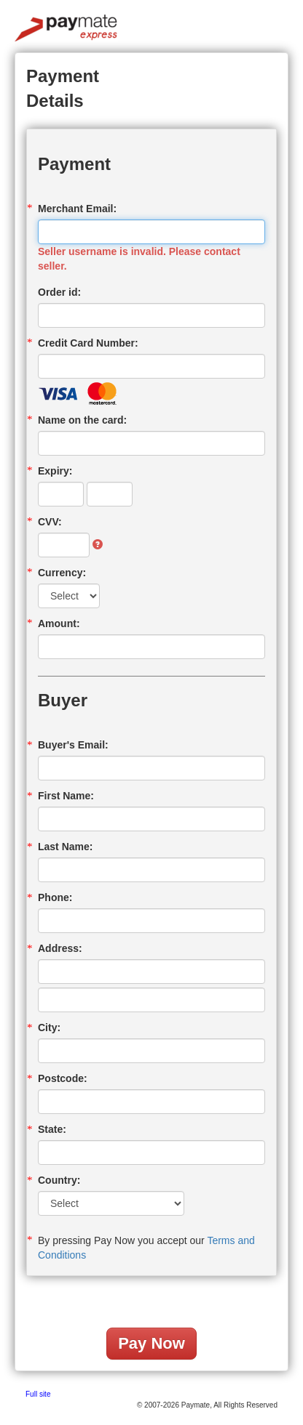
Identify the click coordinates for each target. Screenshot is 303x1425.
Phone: (55, 897)
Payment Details (62, 88)
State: (52, 1129)
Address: (60, 948)
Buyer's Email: (73, 745)
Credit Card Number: (88, 343)
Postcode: (62, 1078)
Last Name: (65, 846)
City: (49, 1027)
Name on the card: (82, 420)
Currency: (62, 572)
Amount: (59, 623)
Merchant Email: (77, 208)
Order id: (59, 292)
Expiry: (55, 471)
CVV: (50, 522)
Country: (59, 1180)
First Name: (66, 796)
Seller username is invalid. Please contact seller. (139, 259)
